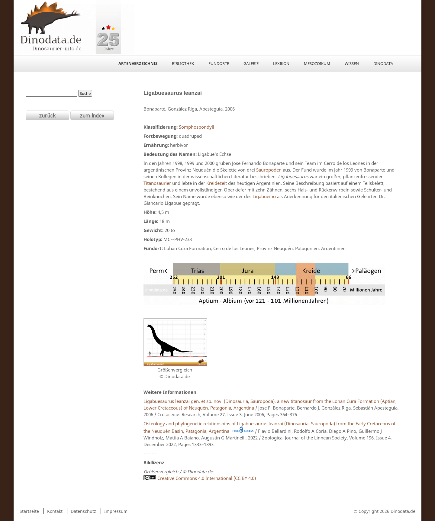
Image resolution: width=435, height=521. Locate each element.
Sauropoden (269, 170)
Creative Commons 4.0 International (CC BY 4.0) (199, 478)
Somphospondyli (196, 127)
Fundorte (218, 63)
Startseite (29, 511)
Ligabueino (264, 196)
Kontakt (55, 511)
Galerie (251, 63)
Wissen (352, 63)
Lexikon (281, 63)
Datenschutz (83, 511)
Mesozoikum (317, 63)
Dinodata (383, 63)
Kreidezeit (216, 183)
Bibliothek (183, 63)
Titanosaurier (157, 183)
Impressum (115, 511)
